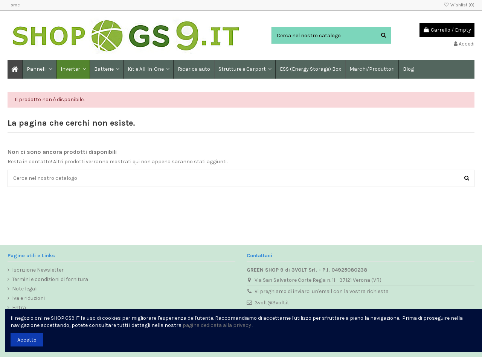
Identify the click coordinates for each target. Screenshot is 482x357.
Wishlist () (459, 5)
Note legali (25, 289)
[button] (106, 69)
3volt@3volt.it (272, 302)
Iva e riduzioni (28, 298)
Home (14, 5)
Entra (19, 307)
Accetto (27, 340)
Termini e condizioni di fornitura (50, 279)
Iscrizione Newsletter (38, 270)
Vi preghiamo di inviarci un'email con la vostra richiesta (322, 291)
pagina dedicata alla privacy (217, 325)
